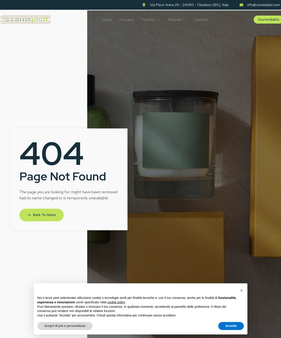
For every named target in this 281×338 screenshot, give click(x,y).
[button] (241, 290)
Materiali (178, 19)
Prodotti (151, 19)
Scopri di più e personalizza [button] (64, 326)
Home (105, 19)
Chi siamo (125, 19)
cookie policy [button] (116, 302)
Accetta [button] (231, 326)
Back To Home (41, 214)
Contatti (203, 19)
